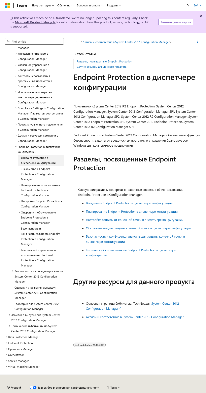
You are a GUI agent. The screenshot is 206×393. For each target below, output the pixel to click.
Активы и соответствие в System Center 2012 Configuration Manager (126, 42)
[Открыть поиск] (188, 5)
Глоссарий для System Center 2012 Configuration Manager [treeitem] (36, 306)
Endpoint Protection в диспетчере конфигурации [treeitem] (38, 160)
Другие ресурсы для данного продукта (102, 66)
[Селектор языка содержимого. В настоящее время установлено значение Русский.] (14, 387)
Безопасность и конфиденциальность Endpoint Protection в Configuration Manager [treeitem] (40, 236)
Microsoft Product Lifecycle (35, 22)
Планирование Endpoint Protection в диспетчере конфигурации (132, 211)
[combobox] (34, 41)
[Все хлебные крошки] (76, 42)
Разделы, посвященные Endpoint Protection (104, 61)
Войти (197, 5)
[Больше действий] (197, 42)
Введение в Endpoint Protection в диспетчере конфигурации (129, 203)
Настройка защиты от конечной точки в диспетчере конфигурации (134, 219)
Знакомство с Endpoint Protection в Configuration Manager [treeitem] (37, 174)
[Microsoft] (7, 5)
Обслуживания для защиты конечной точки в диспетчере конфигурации (139, 228)
